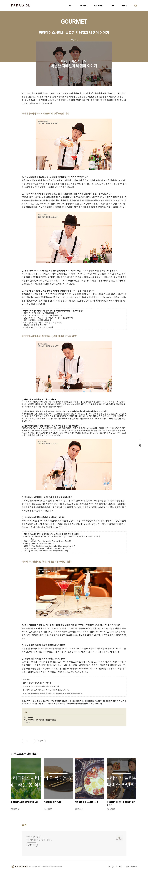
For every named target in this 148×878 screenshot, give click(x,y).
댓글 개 (24, 825)
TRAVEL (83, 5)
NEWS (124, 5)
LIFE (112, 5)
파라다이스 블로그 (34, 836)
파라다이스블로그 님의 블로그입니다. (39, 840)
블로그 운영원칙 (131, 866)
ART (71, 5)
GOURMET (98, 5)
